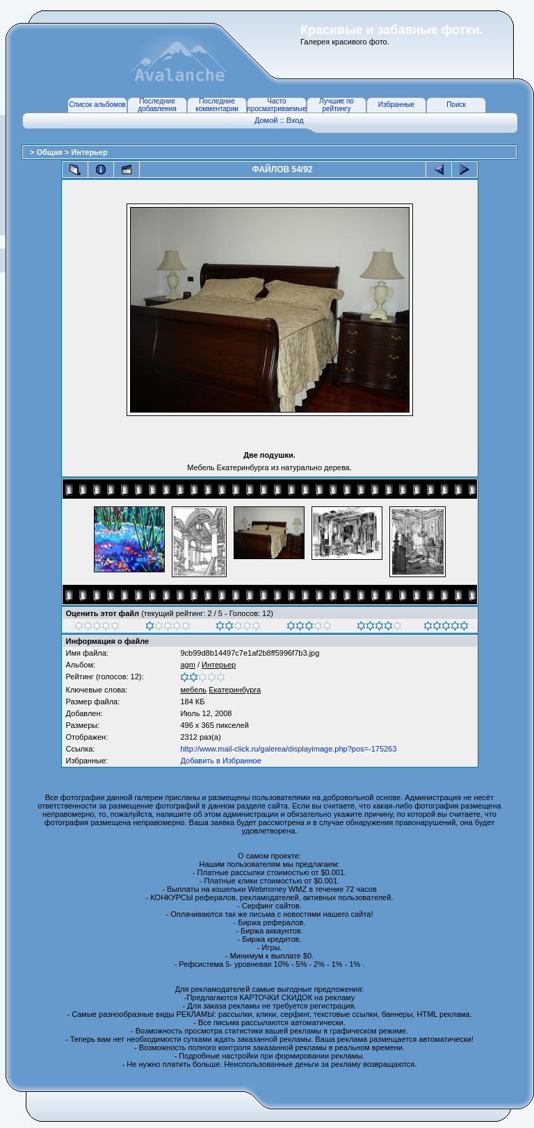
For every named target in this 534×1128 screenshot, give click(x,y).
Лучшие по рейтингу (336, 105)
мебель (193, 690)
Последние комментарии (216, 105)
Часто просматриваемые (276, 105)
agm (187, 665)
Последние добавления (157, 105)
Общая (50, 152)
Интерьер (89, 152)
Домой (266, 120)
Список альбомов (97, 104)
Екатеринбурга (235, 690)
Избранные (396, 104)
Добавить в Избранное (220, 760)
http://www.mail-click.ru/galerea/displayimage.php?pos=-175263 (288, 749)
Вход (295, 120)
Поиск (456, 104)
